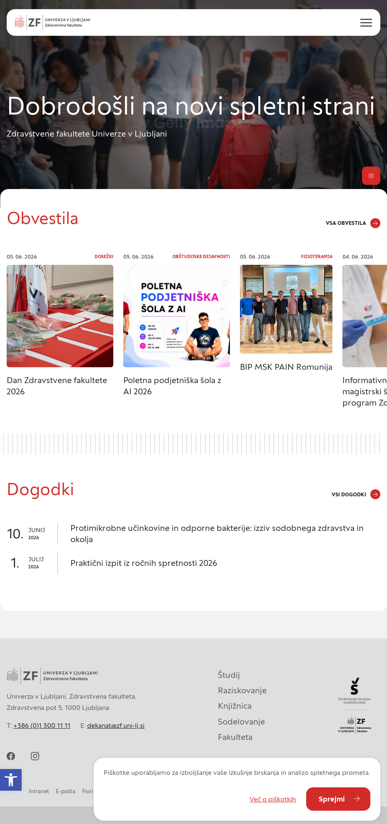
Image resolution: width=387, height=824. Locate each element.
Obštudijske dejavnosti (201, 256)
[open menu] (363, 22)
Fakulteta (235, 737)
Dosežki (104, 256)
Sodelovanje (241, 721)
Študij (229, 675)
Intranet (39, 791)
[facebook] (11, 756)
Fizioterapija (316, 256)
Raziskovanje (242, 690)
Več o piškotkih (273, 799)
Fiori (87, 791)
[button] (11, 780)
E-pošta (65, 791)
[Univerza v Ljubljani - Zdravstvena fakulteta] (52, 22)
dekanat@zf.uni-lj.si (116, 725)
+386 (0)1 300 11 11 (41, 725)
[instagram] (35, 756)
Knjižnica (235, 705)
